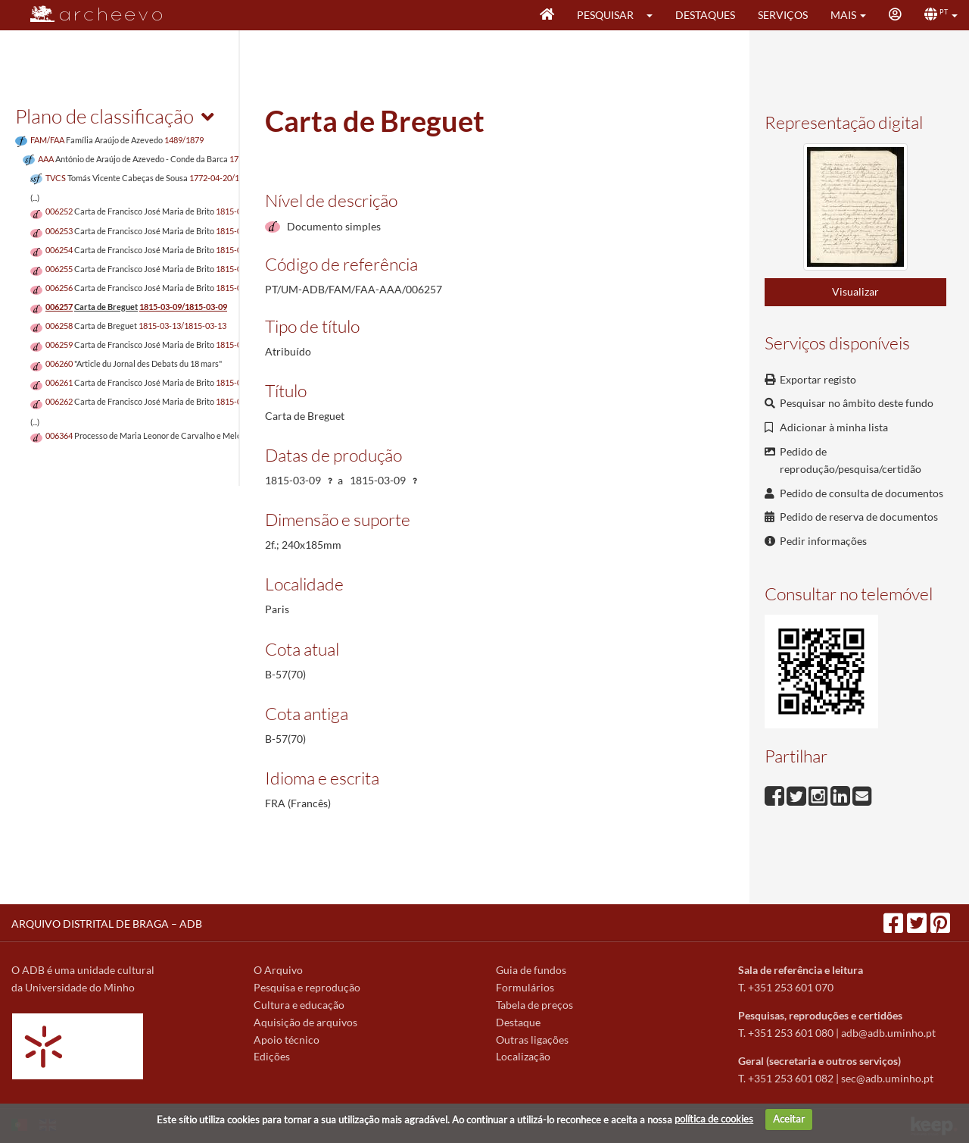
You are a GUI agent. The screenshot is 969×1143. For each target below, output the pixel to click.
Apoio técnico (286, 1039)
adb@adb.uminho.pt (888, 1032)
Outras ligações (532, 1039)
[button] (654, 15)
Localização (523, 1056)
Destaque (518, 1022)
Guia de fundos (531, 969)
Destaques (705, 14)
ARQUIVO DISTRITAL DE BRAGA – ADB (106, 923)
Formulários (525, 987)
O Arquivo (278, 969)
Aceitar (789, 1119)
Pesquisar (605, 14)
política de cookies (714, 1119)
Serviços (783, 14)
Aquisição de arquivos (305, 1022)
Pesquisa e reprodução (307, 987)
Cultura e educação (299, 1004)
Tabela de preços (534, 1004)
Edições (272, 1056)
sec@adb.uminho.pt (887, 1078)
